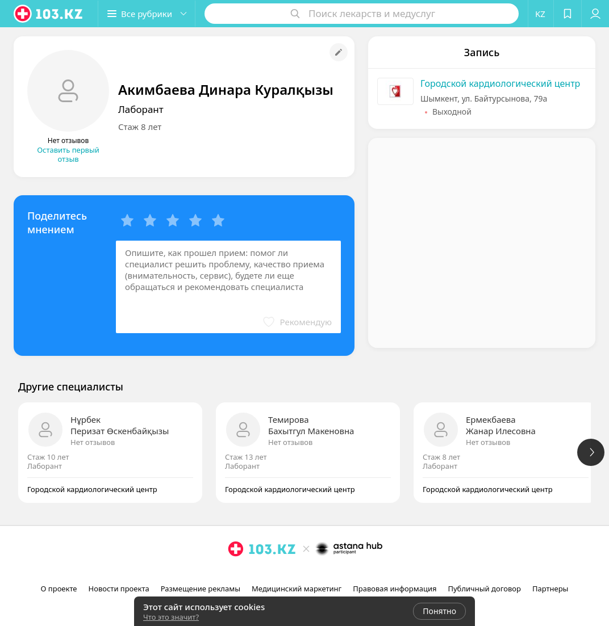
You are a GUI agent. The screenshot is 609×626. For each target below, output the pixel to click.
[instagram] (290, 574)
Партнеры (550, 588)
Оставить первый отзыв (68, 154)
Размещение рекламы (200, 588)
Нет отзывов (92, 442)
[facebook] (305, 574)
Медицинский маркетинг (296, 588)
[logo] (49, 14)
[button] (146, 14)
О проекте (59, 588)
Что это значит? (171, 617)
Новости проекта (119, 588)
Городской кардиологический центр (500, 83)
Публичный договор (484, 588)
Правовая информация (394, 588)
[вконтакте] (321, 574)
